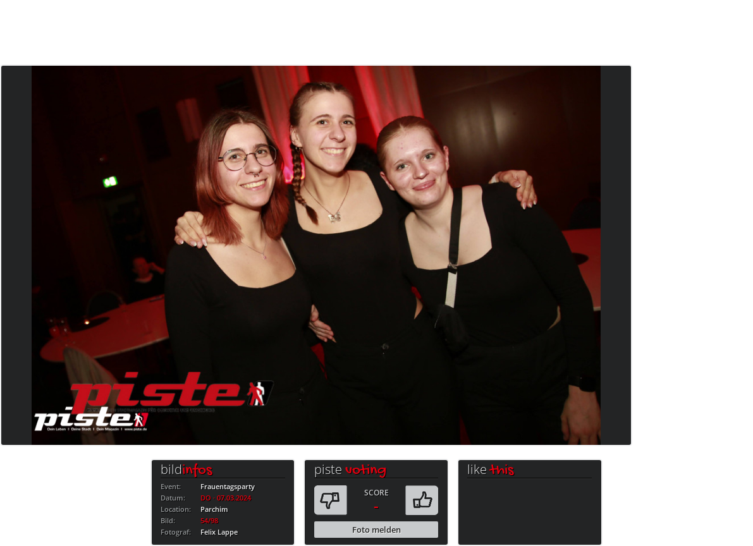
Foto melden (376, 529)
